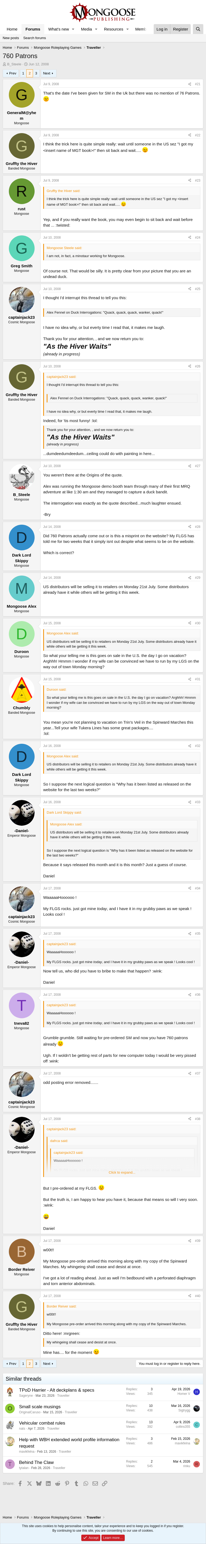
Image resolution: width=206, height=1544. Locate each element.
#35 (197, 934)
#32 (197, 746)
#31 (197, 679)
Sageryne (26, 1396)
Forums (32, 29)
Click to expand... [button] (122, 1172)
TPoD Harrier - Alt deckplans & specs (56, 1390)
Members (143, 29)
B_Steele (14, 64)
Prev (12, 73)
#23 (197, 180)
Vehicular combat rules (42, 1423)
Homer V (184, 1394)
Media (86, 29)
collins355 (183, 1427)
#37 (197, 1073)
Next (46, 73)
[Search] (198, 29)
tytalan (23, 1468)
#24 (197, 237)
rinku (186, 1466)
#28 (197, 527)
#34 (197, 888)
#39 (197, 1241)
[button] (73, 29)
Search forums (34, 38)
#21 (197, 84)
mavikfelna (26, 1451)
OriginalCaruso (30, 1412)
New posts (11, 38)
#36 (197, 995)
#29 (197, 578)
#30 (197, 623)
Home (12, 29)
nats (22, 1428)
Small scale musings (40, 1406)
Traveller (63, 1396)
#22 (197, 135)
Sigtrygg (184, 1410)
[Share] (189, 84)
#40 (197, 1296)
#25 (197, 289)
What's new (58, 29)
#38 (197, 1119)
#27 (197, 466)
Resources (113, 29)
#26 (197, 366)
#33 (197, 802)
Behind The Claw (36, 1462)
